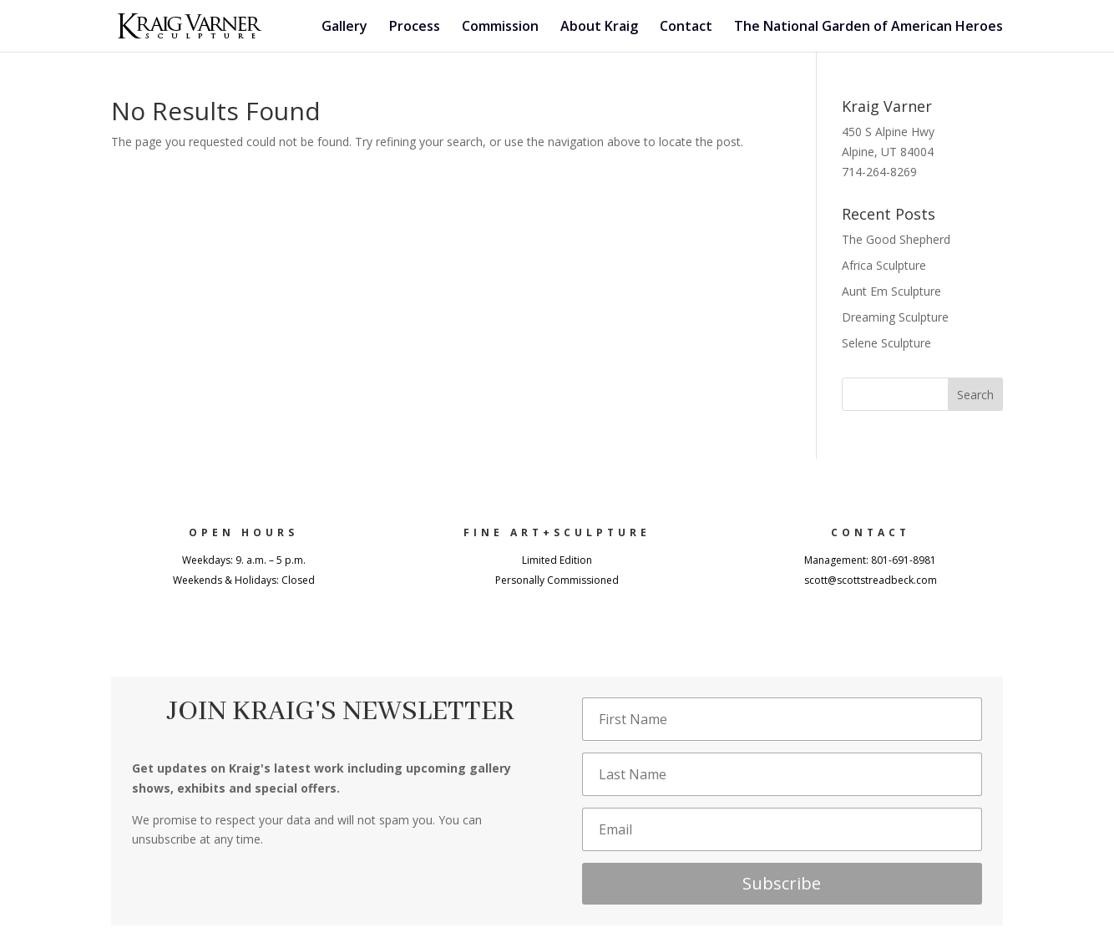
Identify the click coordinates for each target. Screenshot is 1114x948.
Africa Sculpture (884, 265)
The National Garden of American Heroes (868, 27)
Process (414, 27)
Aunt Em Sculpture (891, 291)
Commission (500, 27)
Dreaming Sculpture (895, 317)
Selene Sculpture (886, 343)
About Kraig (599, 27)
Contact (686, 27)
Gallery (344, 27)
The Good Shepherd (896, 239)
